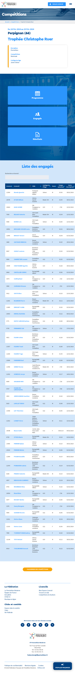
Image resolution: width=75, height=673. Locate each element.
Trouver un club (44, 593)
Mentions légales (30, 666)
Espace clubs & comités (12, 608)
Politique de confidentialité (13, 666)
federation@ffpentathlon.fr (37, 655)
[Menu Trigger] (70, 4)
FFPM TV (7, 597)
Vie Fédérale (9, 612)
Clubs (6, 610)
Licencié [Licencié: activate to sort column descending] (16, 186)
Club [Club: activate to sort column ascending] (33, 186)
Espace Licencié (58, 4)
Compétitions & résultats (47, 595)
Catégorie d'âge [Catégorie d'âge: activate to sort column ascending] (46, 186)
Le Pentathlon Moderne (12, 590)
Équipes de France (10, 593)
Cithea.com (41, 668)
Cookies (41, 666)
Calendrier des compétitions (37, 569)
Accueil (7, 22)
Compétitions (15, 22)
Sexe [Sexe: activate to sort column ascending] (53, 186)
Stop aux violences (62, 668)
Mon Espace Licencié (45, 590)
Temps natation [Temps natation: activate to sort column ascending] (61, 186)
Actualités (8, 595)
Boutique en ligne (10, 599)
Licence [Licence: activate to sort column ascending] (8, 186)
